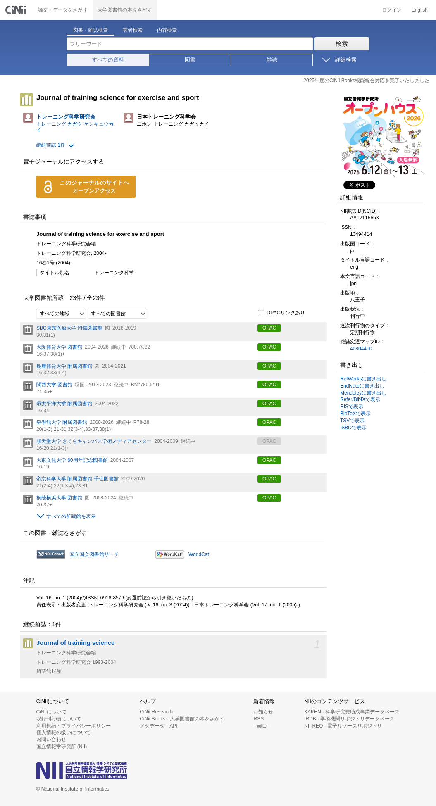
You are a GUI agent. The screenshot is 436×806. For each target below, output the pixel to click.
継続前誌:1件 (50, 145)
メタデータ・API (158, 726)
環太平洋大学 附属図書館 (64, 404)
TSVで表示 (352, 420)
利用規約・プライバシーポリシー (73, 726)
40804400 (361, 349)
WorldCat (198, 554)
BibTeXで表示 (355, 413)
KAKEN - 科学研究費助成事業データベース (352, 712)
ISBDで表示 (353, 427)
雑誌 (272, 60)
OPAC (269, 328)
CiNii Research (156, 712)
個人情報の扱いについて (63, 732)
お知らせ (263, 712)
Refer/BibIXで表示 (360, 399)
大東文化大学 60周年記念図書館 (72, 460)
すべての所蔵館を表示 (71, 516)
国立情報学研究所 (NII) (61, 746)
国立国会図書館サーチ (94, 554)
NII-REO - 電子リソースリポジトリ (343, 726)
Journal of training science (75, 643)
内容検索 (167, 30)
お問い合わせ (51, 739)
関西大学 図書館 (54, 385)
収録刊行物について (58, 719)
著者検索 (133, 30)
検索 (342, 43)
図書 (190, 60)
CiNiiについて (51, 712)
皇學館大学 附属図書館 (61, 422)
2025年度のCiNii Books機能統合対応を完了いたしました (366, 80)
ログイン (392, 10)
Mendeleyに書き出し (363, 393)
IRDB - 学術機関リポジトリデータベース (349, 719)
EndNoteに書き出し (362, 386)
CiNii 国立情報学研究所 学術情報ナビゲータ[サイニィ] (16, 10)
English (420, 10)
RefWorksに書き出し (363, 379)
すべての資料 (108, 60)
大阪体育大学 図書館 (59, 347)
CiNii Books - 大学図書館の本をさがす (182, 719)
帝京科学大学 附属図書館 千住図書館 (77, 479)
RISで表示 (351, 406)
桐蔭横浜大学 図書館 (59, 498)
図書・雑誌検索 (90, 30)
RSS (258, 719)
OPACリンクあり (281, 313)
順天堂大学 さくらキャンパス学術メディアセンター (94, 441)
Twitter (260, 726)
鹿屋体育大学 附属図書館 (64, 366)
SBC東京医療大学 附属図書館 (69, 328)
